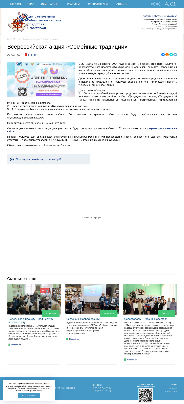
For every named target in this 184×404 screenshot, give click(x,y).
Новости (16, 39)
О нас (30, 4)
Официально (50, 4)
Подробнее (16, 345)
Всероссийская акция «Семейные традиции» (40, 39)
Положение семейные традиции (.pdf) (39, 159)
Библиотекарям (97, 4)
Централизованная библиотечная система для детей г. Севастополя (44, 22)
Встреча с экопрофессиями (83, 318)
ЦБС (9, 39)
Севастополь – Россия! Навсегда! (145, 318)
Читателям (73, 4)
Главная (15, 4)
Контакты (121, 4)
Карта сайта (171, 391)
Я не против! (28, 396)
